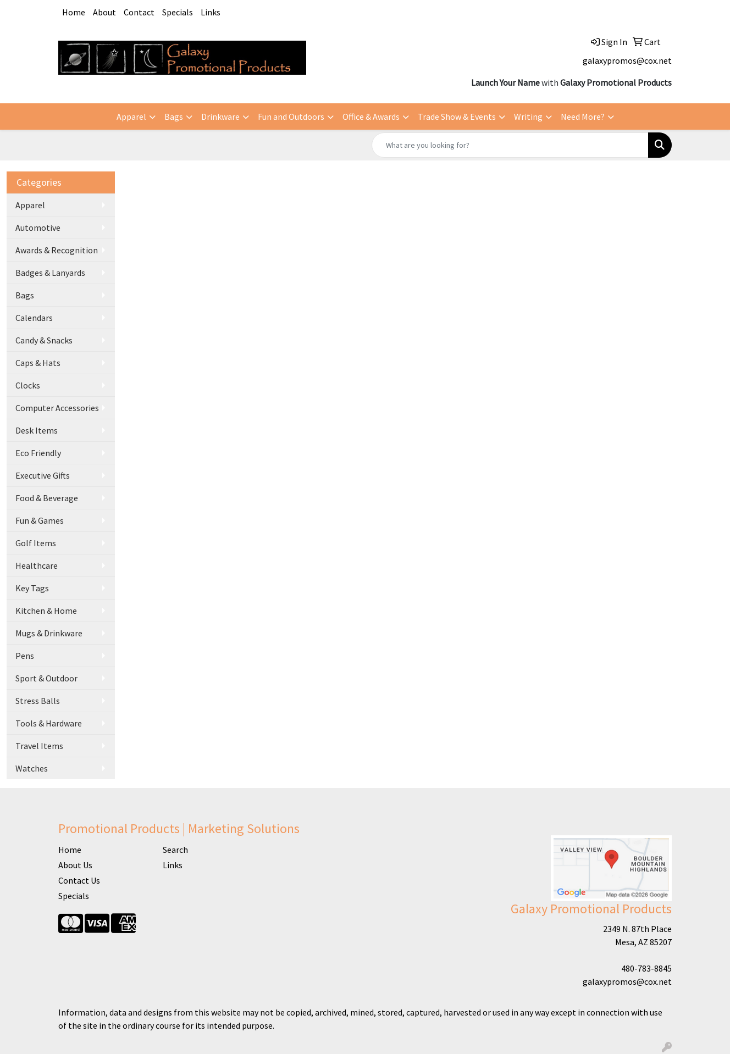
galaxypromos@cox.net (627, 60)
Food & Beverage (46, 497)
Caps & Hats (37, 362)
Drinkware (220, 116)
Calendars (34, 317)
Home (73, 12)
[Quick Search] (510, 145)
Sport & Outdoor (46, 678)
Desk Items (36, 430)
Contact (139, 12)
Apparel (131, 116)
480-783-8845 (646, 968)
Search (175, 849)
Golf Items (35, 542)
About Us (75, 864)
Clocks (27, 385)
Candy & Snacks (44, 340)
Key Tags (32, 588)
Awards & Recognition (56, 250)
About (104, 12)
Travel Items (39, 745)
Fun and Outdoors (291, 116)
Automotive (37, 227)
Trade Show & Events (457, 116)
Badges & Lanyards (50, 272)
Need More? (583, 116)
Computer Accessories (57, 407)
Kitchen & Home (46, 610)
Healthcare (36, 565)
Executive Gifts (42, 475)
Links (210, 12)
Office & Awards (371, 116)
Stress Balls (37, 700)
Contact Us (79, 880)
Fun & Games (39, 520)
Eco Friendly (38, 452)
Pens (24, 655)
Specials (177, 12)
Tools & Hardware (48, 723)
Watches (31, 768)
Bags (173, 116)
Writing (528, 116)
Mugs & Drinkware (48, 633)
